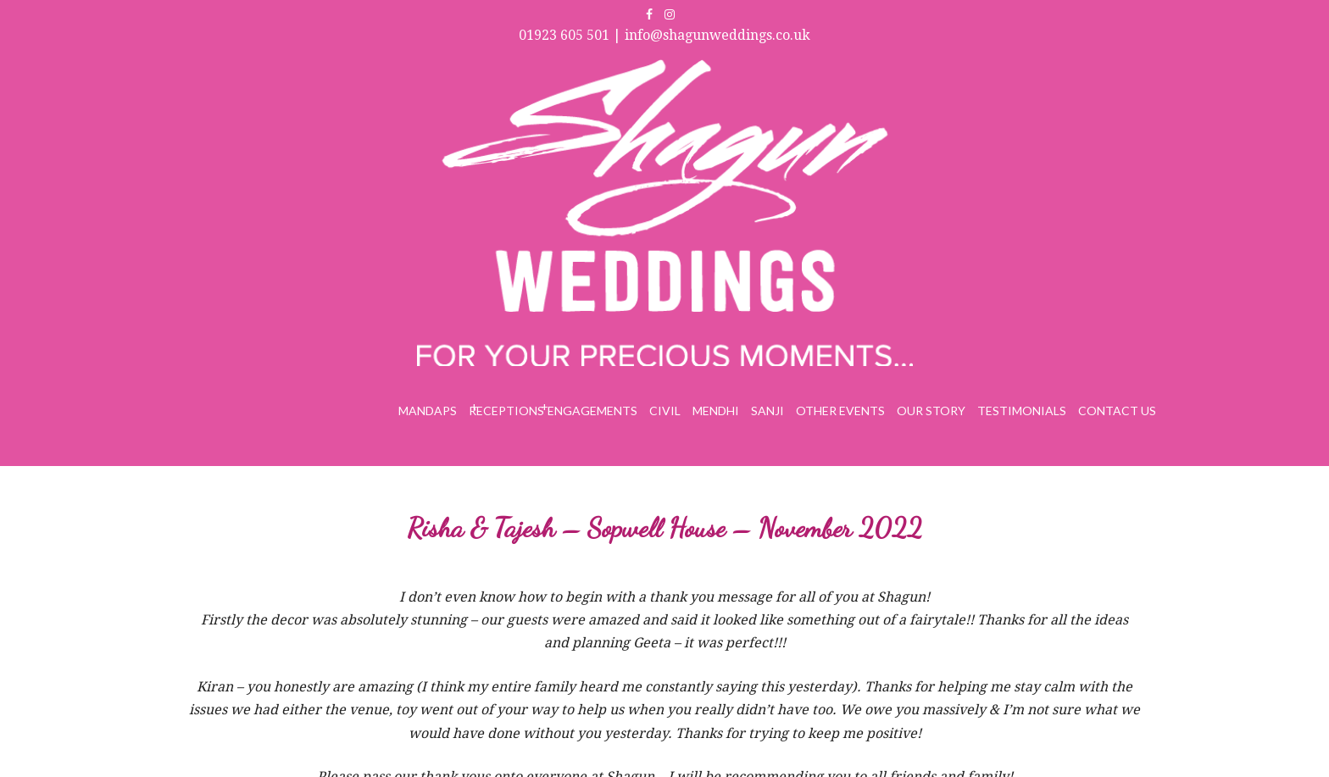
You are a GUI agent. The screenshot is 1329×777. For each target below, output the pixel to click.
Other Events (840, 410)
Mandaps (427, 410)
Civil (665, 410)
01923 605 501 (564, 35)
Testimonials (1021, 410)
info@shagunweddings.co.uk (717, 35)
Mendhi (715, 410)
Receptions (506, 410)
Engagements (592, 410)
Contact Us (1117, 410)
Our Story (931, 410)
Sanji (767, 410)
